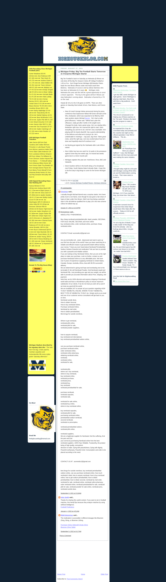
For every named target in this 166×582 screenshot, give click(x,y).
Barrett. (87, 118)
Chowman (64, 192)
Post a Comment (65, 536)
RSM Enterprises (67, 515)
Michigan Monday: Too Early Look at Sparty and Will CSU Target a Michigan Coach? (124, 110)
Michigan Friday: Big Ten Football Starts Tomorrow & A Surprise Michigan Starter (83, 73)
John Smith (65, 497)
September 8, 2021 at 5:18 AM (71, 493)
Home (83, 574)
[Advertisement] (83, 20)
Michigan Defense (100, 183)
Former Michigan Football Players (81, 183)
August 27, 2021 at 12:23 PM (70, 208)
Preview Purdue (127, 182)
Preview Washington (129, 256)
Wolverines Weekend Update (123, 126)
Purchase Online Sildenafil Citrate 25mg (74, 525)
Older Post (104, 574)
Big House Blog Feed (122, 281)
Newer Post (61, 574)
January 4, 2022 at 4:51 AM (70, 511)
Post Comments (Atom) (75, 579)
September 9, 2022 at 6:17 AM (71, 531)
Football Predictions (67, 507)
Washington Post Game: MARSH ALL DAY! (129, 144)
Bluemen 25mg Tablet (68, 527)
